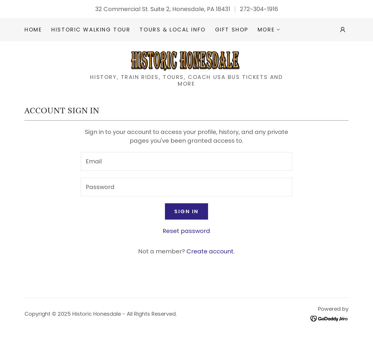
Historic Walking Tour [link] (90, 29)
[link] (186, 59)
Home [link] (33, 29)
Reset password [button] (186, 231)
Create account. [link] (210, 251)
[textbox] (186, 161)
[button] (269, 29)
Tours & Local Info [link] (172, 29)
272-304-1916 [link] (259, 9)
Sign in (186, 211)
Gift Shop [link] (231, 29)
